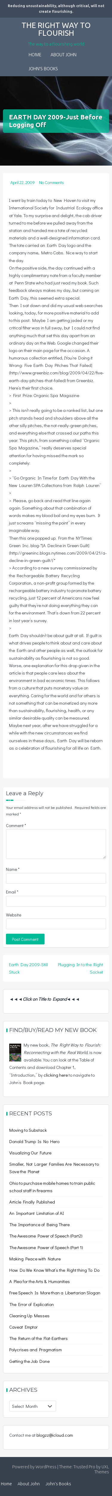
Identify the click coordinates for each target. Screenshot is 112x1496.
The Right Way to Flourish (56, 29)
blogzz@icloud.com (54, 1435)
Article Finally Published (32, 1202)
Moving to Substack (28, 1130)
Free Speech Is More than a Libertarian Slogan (54, 1293)
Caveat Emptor (23, 1327)
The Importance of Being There (39, 1224)
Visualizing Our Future (30, 1153)
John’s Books (43, 69)
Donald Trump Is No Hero (34, 1141)
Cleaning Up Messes (29, 1315)
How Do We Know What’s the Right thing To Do (54, 1270)
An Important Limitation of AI (36, 1213)
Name (12, 869)
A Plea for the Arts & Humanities (39, 1281)
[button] (66, 65)
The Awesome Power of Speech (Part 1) (46, 1247)
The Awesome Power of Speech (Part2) (45, 1236)
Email (12, 892)
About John (63, 55)
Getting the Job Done (29, 1361)
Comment (16, 825)
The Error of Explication (31, 1304)
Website (13, 915)
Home (35, 55)
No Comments (51, 182)
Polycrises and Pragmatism (35, 1349)
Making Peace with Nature (35, 1259)
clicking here (56, 1075)
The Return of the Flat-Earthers (38, 1338)
